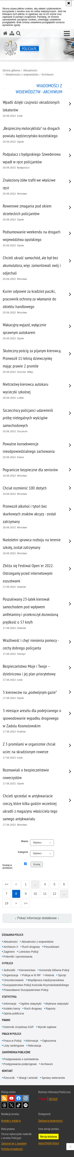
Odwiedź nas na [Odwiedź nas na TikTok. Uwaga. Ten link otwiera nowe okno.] (18, 1105)
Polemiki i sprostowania (18, 956)
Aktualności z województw (37, 941)
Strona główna (11, 70)
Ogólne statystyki (30, 1003)
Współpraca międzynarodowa (46, 980)
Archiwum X (11, 946)
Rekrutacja (34, 1045)
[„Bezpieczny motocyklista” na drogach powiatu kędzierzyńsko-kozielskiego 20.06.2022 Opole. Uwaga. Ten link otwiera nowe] (32, 135)
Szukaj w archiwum (7, 866)
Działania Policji (12, 935)
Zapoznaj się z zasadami (13, 1143)
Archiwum (47, 74)
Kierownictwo (27, 970)
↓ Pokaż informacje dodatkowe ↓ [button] (37, 918)
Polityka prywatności (12, 1149)
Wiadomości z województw (22, 74)
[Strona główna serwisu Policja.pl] (5, 33)
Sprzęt (62, 975)
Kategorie (23, 852)
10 (35, 893)
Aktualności (30, 70)
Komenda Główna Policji (54, 970)
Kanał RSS (4, 1098)
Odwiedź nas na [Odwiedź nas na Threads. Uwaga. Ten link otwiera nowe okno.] (4, 1105)
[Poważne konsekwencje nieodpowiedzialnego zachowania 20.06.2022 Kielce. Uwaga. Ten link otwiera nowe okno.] (32, 450)
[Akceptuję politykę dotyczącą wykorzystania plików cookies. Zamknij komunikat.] (69, 3)
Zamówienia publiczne (16, 1052)
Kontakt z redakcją (11, 1120)
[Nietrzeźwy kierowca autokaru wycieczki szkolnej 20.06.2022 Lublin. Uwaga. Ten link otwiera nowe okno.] (32, 390)
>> (24, 902)
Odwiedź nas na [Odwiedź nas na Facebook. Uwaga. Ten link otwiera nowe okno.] (18, 1098)
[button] (67, 34)
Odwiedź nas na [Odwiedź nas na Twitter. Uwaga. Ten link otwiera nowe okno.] (11, 1105)
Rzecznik (9, 1077)
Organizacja (11, 975)
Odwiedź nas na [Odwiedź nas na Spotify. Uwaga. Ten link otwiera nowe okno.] (25, 1105)
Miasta (24, 841)
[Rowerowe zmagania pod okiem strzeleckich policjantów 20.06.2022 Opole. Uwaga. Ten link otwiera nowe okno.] (32, 212)
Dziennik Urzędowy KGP (19, 1027)
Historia (49, 975)
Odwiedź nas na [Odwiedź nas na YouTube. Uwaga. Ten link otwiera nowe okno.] (11, 1098)
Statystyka (9, 997)
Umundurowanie (14, 980)
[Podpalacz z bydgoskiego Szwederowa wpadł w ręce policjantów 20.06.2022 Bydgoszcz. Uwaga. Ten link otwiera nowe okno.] (32, 160)
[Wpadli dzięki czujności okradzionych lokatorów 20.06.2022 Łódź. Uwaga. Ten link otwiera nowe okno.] (32, 108)
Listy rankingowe (14, 1045)
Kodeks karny (12, 1008)
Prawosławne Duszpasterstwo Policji (26, 989)
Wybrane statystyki (56, 1003)
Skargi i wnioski (28, 1077)
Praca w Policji (11, 1034)
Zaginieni (9, 951)
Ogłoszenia (49, 1040)
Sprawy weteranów (53, 1077)
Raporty (50, 1008)
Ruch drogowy (31, 946)
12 (54, 893)
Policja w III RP (31, 975)
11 (45, 893)
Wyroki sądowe (47, 1027)
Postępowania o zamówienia (21, 1059)
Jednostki (9, 970)
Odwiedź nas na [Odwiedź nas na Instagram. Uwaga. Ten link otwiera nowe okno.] (25, 1098)
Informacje (10, 1003)
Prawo (6, 1020)
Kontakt (7, 1071)
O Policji (7, 963)
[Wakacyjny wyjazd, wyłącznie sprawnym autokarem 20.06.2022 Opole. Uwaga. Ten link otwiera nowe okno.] (32, 331)
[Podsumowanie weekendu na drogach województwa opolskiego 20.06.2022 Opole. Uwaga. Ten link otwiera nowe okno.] (32, 238)
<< (5, 883)
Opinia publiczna (14, 1013)
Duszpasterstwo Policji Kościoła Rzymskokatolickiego (36, 985)
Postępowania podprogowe (20, 1064)
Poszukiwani (51, 946)
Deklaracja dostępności (50, 1120)
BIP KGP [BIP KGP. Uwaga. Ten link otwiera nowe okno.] (53, 1099)
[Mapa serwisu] (11, 33)
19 (6, 903)
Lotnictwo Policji (28, 951)
